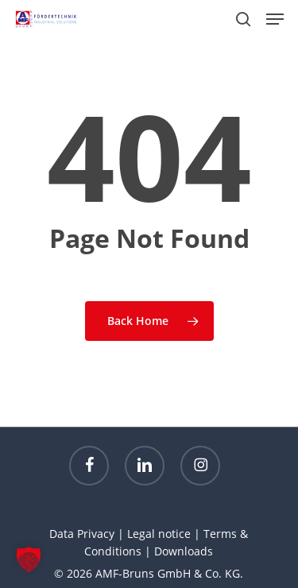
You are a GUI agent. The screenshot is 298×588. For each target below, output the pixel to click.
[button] (275, 19)
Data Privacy (81, 533)
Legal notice (159, 533)
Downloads (183, 551)
